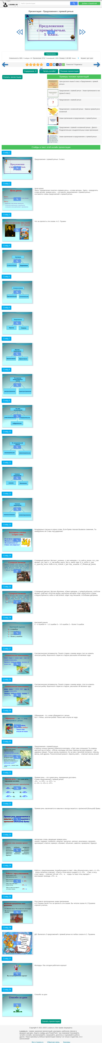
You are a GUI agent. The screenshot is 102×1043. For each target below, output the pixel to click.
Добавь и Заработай (89, 3)
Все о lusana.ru (37, 1042)
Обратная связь (53, 1042)
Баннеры (66, 1042)
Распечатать (51, 54)
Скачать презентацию (12, 77)
